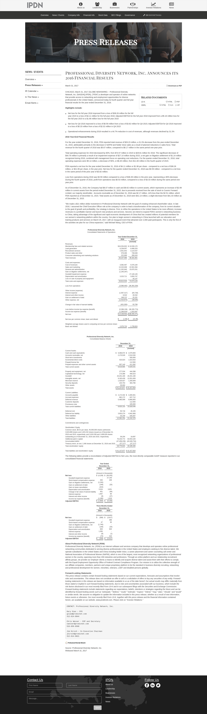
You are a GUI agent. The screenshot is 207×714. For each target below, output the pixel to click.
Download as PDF (174, 86)
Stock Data (102, 15)
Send (97, 708)
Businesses (115, 5)
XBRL (143, 105)
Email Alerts (30, 103)
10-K (143, 102)
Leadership (97, 5)
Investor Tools (153, 15)
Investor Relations (153, 5)
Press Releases (33, 85)
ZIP (177, 105)
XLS (170, 105)
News (171, 5)
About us (81, 5)
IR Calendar (31, 91)
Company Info (74, 15)
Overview (45, 15)
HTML (169, 102)
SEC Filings (116, 15)
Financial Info (88, 15)
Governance (130, 15)
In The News (31, 97)
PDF (177, 102)
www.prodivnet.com (104, 600)
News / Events (58, 15)
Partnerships (133, 5)
